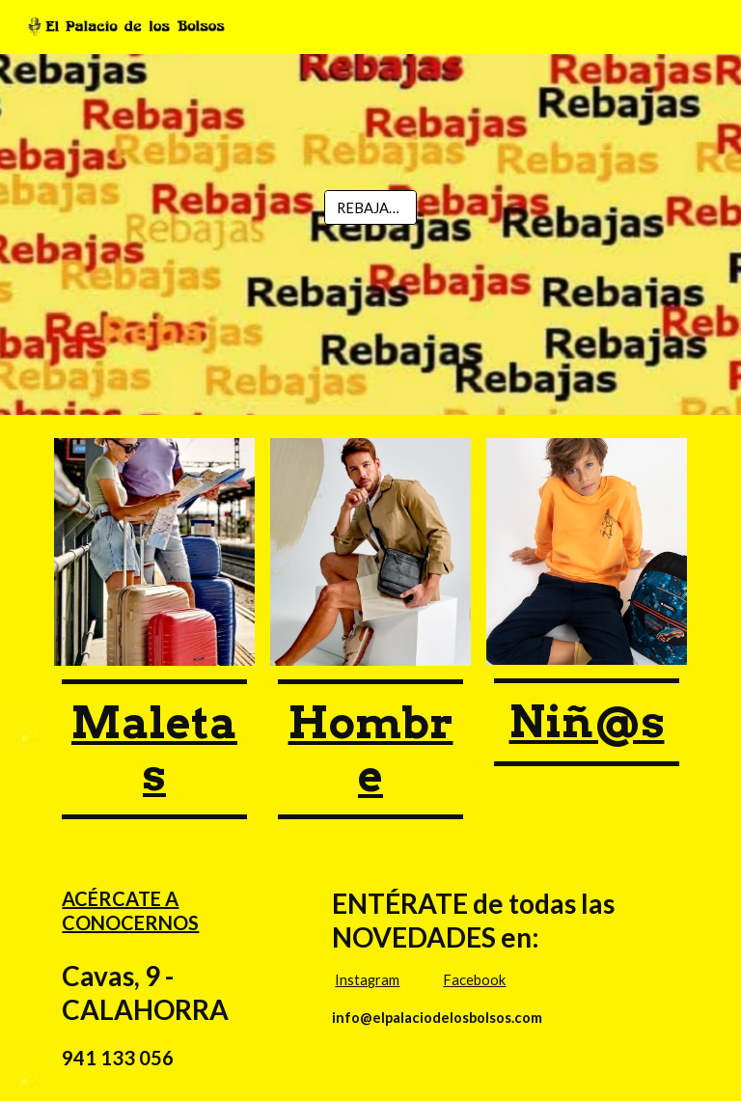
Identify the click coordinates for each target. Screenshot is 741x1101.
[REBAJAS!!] (370, 207)
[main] (154, 749)
